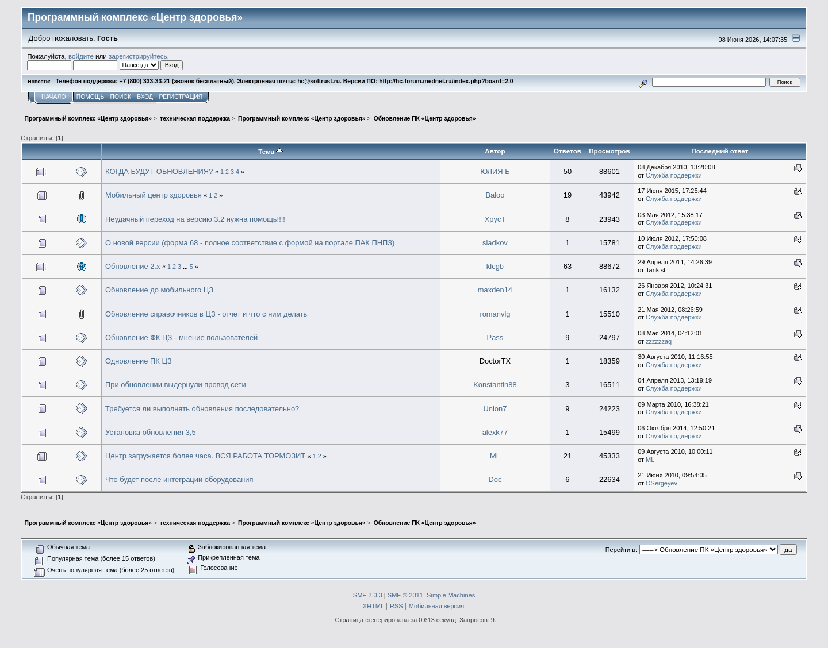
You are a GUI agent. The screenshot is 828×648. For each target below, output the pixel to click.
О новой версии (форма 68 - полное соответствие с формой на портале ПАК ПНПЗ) (249, 242)
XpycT (495, 219)
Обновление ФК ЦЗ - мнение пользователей (181, 337)
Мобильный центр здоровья (153, 195)
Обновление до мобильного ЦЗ (159, 290)
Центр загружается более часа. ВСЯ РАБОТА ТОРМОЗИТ (205, 456)
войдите (81, 56)
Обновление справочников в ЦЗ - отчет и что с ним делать (206, 314)
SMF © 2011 (405, 595)
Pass (495, 337)
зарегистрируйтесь (138, 56)
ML (495, 456)
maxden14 (495, 290)
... (186, 266)
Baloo (494, 195)
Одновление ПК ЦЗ (138, 361)
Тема (270, 151)
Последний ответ (719, 151)
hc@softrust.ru (318, 81)
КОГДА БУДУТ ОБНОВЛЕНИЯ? (159, 171)
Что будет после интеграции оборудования (179, 479)
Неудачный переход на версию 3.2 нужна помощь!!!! (195, 219)
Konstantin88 (494, 384)
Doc (494, 479)
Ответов (567, 151)
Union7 (495, 408)
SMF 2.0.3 (367, 595)
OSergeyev (661, 483)
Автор (495, 151)
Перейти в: (621, 549)
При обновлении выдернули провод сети (175, 384)
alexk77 (495, 432)
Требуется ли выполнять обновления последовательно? (202, 408)
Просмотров (609, 151)
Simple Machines (451, 595)
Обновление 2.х (132, 266)
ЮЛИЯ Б (495, 171)
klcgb (495, 266)
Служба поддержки (674, 175)
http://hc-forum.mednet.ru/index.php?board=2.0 (446, 81)
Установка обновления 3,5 (150, 432)
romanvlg (495, 314)
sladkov (495, 242)
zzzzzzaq (659, 341)
